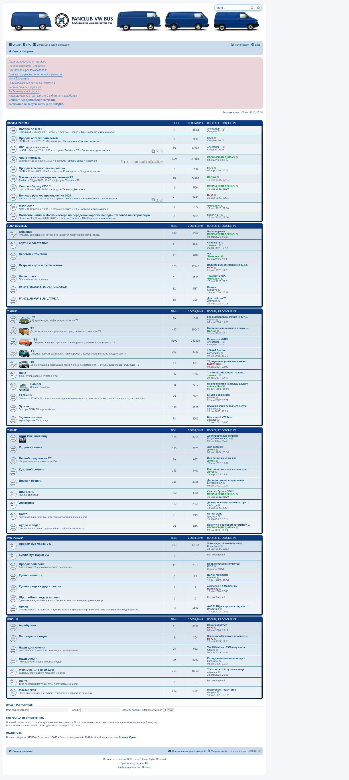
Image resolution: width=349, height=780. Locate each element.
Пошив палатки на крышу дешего (227, 383)
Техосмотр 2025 (216, 276)
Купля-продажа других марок (40, 586)
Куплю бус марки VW (34, 555)
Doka (22, 373)
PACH (22, 198)
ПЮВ (22, 141)
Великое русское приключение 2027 (45, 195)
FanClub (12, 619)
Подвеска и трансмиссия (100, 132)
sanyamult (212, 408)
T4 (32, 350)
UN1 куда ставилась (33, 147)
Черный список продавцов (24, 87)
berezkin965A (214, 483)
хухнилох (213, 245)
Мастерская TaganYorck (221, 689)
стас (21, 189)
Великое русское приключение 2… (228, 264)
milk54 (22, 150)
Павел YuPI (25, 218)
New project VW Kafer (220, 417)
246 (154, 161)
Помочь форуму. (217, 625)
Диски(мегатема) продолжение (225, 480)
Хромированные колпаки (222, 435)
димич (211, 449)
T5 (32, 361)
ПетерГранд (214, 513)
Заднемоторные (30, 417)
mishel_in (212, 505)
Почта (23, 681)
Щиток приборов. (217, 574)
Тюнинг (66, 189)
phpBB (127, 759)
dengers (211, 692)
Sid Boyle (212, 289)
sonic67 (211, 577)
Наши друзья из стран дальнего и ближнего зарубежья (42, 95)
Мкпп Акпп (26, 206)
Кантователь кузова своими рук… (227, 469)
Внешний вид (37, 436)
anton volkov (214, 386)
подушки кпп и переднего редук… (227, 406)
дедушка (212, 301)
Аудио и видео (29, 525)
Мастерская (27, 690)
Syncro (24, 406)
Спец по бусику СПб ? (35, 186)
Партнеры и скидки (33, 636)
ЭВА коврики (215, 447)
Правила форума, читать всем (27, 61)
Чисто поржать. (30, 157)
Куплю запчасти (30, 575)
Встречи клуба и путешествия (100, 198)
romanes (212, 672)
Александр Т (214, 128)
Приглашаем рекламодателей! (27, 70)
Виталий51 (25, 132)
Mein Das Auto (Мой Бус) (36, 669)
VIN (209, 253)
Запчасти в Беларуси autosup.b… (227, 636)
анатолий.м (213, 353)
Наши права (27, 276)
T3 (82, 132)
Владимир (213, 609)
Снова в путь (215, 242)
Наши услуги (28, 658)
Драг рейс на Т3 (216, 298)
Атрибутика (27, 625)
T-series (73, 132)
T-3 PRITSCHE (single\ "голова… (226, 372)
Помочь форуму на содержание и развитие (35, 74)
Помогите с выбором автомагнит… (228, 524)
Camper (35, 384)
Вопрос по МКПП (31, 129)
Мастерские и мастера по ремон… (228, 328)
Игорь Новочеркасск (218, 438)
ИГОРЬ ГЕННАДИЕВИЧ (221, 157)
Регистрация (25, 704)
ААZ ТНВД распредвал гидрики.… (227, 606)
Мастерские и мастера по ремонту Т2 (46, 177)
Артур (211, 471)
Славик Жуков (127, 737)
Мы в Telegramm (18, 78)
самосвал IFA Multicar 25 (222, 586)
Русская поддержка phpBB (134, 763)
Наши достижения (32, 647)
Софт (23, 514)
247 (160, 161)
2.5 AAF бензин (216, 350)
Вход (9, 704)
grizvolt (211, 397)
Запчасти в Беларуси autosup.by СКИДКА (36, 104)
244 (142, 161)
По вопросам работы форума (26, 65)
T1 (33, 317)
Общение (91, 160)
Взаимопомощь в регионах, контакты (31, 83)
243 (136, 161)
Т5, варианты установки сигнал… (227, 361)
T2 (78, 180)
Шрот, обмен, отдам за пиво (39, 597)
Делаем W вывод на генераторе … (228, 502)
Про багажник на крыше (221, 458)
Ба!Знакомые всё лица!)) (23, 91)
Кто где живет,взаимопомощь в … (227, 658)
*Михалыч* (214, 205)
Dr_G (210, 195)
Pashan (23, 180)
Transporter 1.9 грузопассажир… (226, 669)
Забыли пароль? (131, 710)
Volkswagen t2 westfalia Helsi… (225, 543)
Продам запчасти (89, 141)
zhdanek (212, 419)
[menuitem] (26, 44)
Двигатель (79, 189)
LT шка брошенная (218, 394)
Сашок (211, 649)
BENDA (211, 177)
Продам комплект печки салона (42, 168)
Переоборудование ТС (35, 458)
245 (148, 161)
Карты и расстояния (33, 243)
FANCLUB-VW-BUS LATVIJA (39, 298)
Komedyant (213, 546)
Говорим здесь (75, 160)
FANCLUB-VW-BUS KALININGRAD (43, 287)
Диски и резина (30, 480)
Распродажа (70, 141)
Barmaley (212, 588)
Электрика (26, 502)
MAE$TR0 (213, 364)
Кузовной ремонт (31, 469)
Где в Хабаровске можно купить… (228, 317)
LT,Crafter (25, 395)
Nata (21, 209)
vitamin (211, 319)
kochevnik (212, 661)
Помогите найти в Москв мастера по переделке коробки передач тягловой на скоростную (84, 215)
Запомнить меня (154, 710)
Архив (23, 606)
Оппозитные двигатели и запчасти (31, 99)
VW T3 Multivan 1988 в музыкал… (227, 647)
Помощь (212, 287)
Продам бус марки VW (35, 543)
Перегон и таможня (33, 254)
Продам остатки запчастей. (39, 138)
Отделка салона (30, 447)
